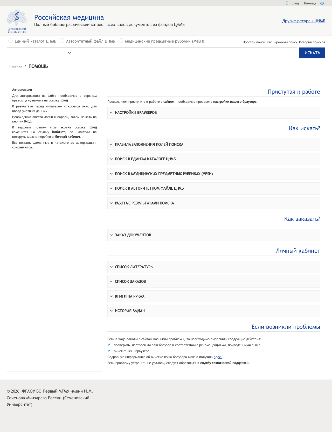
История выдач (130, 310)
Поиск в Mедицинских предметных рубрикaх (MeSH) (164, 174)
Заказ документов (133, 235)
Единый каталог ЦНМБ (35, 41)
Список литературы (134, 267)
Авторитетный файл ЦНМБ (90, 41)
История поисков (312, 42)
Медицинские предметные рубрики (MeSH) (164, 41)
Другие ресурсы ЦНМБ (303, 20)
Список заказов (130, 281)
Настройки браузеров (136, 112)
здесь (218, 357)
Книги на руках (129, 296)
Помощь (310, 3)
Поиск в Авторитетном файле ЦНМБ (149, 188)
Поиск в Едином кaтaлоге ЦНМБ (145, 159)
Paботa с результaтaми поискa (144, 203)
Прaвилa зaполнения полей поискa (149, 144)
